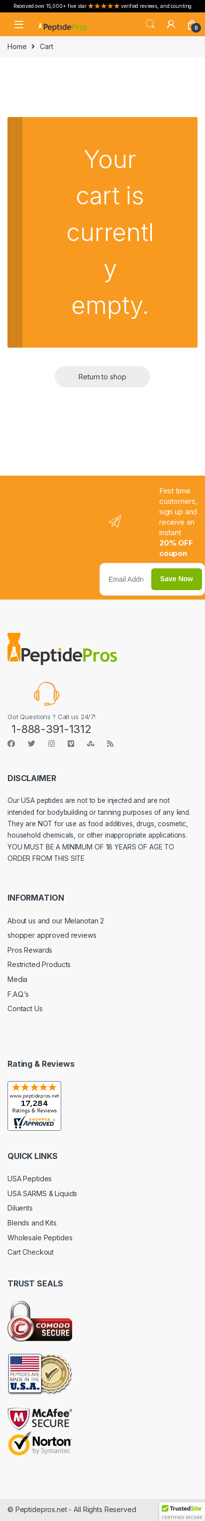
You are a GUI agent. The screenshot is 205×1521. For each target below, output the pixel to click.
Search (150, 24)
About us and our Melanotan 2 (55, 920)
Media (17, 979)
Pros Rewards (29, 950)
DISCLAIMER (31, 778)
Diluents (20, 1208)
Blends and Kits (32, 1222)
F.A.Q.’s (18, 994)
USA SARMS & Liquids (42, 1193)
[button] (182, 1511)
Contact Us (25, 1008)
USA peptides (42, 800)
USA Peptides (29, 1178)
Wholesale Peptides (39, 1237)
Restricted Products (39, 964)
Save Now (176, 579)
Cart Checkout (30, 1252)
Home (16, 46)
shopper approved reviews (52, 935)
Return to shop (102, 376)
